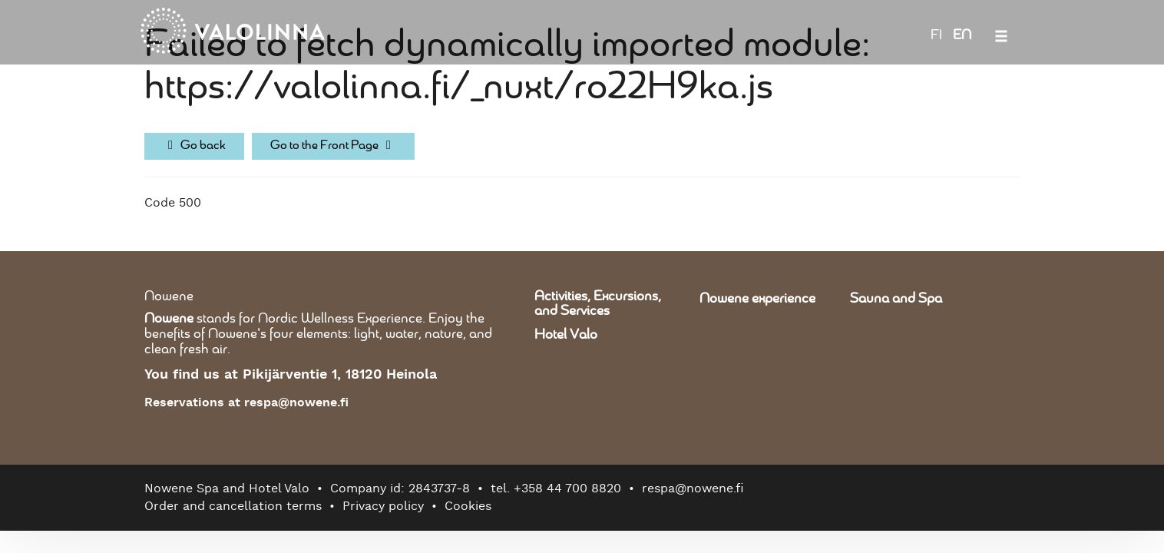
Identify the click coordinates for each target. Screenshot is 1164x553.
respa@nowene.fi (693, 488)
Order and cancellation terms (233, 506)
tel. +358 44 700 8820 (556, 488)
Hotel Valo (565, 335)
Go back (194, 145)
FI (936, 35)
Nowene (168, 296)
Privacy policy (383, 506)
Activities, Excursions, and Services (597, 304)
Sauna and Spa (896, 299)
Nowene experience (757, 299)
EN (962, 35)
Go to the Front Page (333, 145)
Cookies (468, 506)
